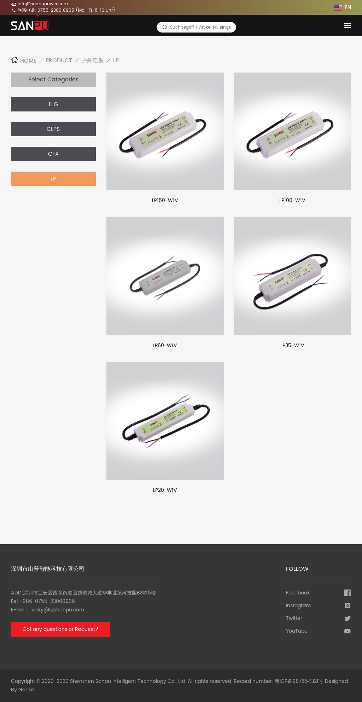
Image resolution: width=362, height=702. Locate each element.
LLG (53, 104)
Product (59, 60)
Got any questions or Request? (60, 629)
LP (116, 60)
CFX (53, 154)
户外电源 (92, 60)
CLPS (53, 129)
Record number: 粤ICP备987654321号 (278, 681)
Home (23, 60)
